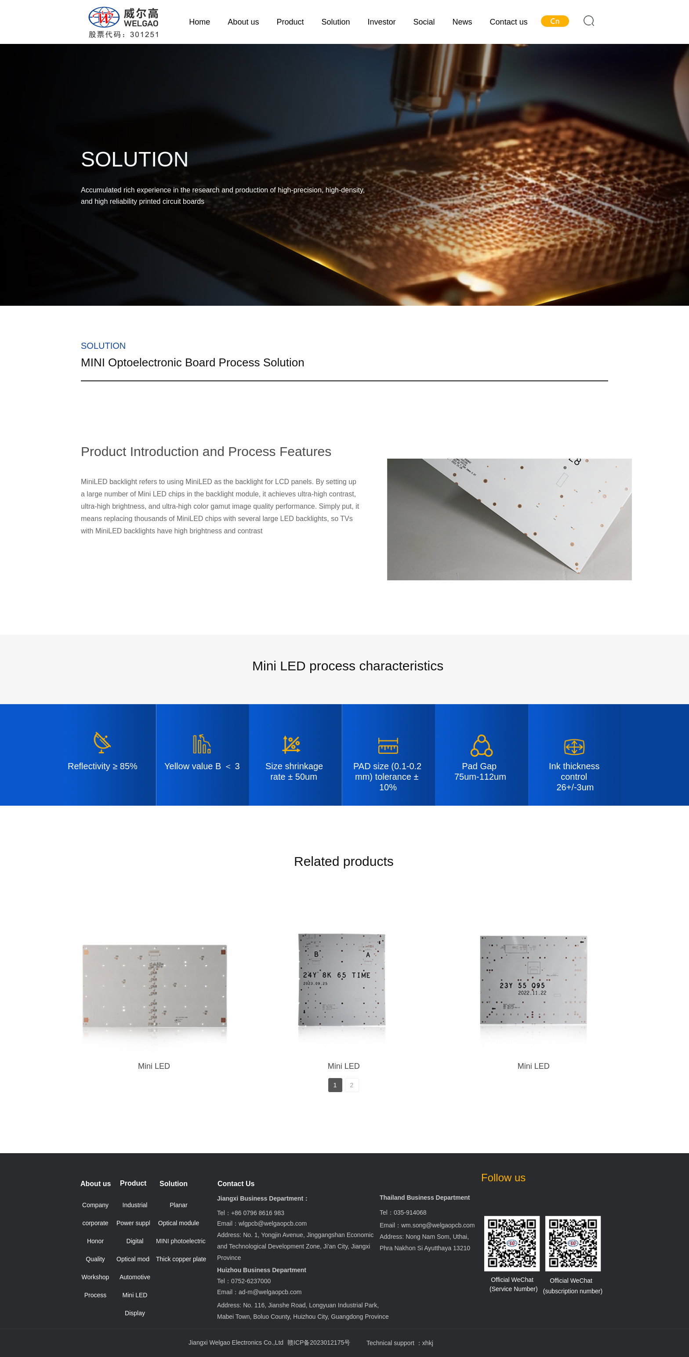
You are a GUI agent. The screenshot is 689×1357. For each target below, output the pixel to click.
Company (95, 1205)
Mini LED (154, 1066)
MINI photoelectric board (181, 1241)
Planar (178, 1205)
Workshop (95, 1277)
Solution (335, 22)
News (462, 22)
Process (95, 1295)
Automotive (135, 1277)
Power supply (134, 1223)
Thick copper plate (181, 1259)
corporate (95, 1223)
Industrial (135, 1205)
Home (199, 22)
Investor (382, 22)
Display (135, 1313)
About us (243, 22)
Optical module (136, 1259)
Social (424, 22)
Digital (135, 1241)
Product (290, 22)
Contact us (509, 22)
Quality (95, 1259)
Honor (95, 1241)
